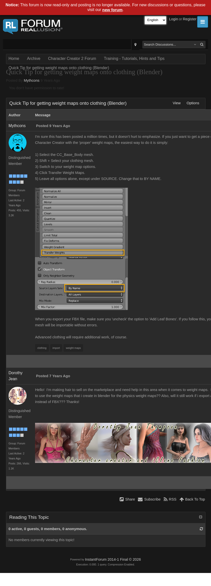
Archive (33, 58)
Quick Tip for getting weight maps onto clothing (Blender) (59, 68)
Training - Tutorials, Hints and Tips (134, 58)
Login (173, 19)
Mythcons (32, 80)
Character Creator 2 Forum (72, 58)
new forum (112, 10)
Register (189, 19)
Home (14, 58)
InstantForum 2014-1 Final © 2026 (113, 559)
